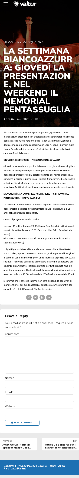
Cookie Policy (47, 469)
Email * (9, 394)
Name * (9, 380)
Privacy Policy (26, 469)
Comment (12, 334)
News (8, 42)
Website (10, 408)
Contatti (9, 469)
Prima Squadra (30, 42)
